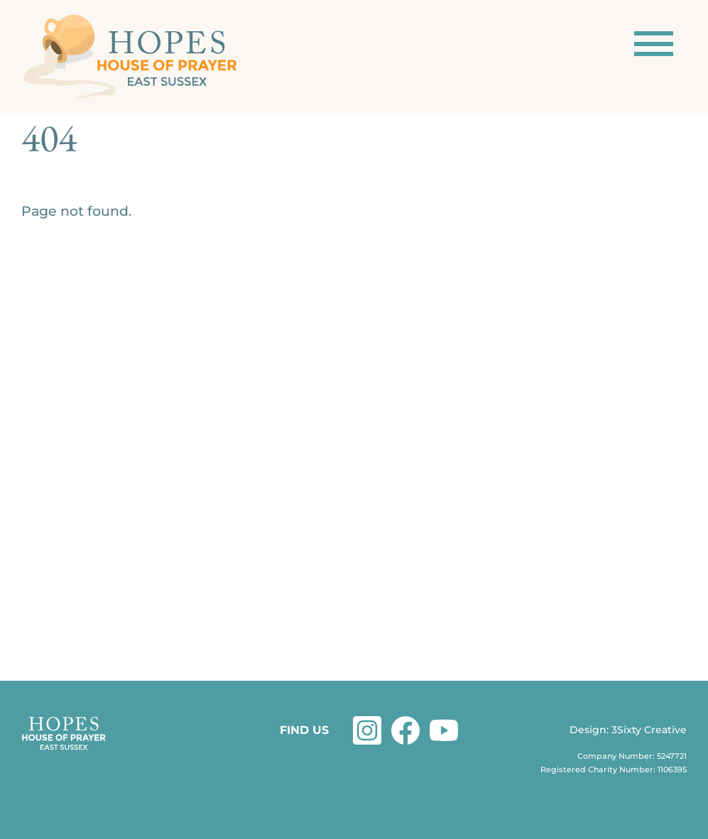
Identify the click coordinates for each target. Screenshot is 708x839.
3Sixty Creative (649, 729)
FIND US (304, 730)
